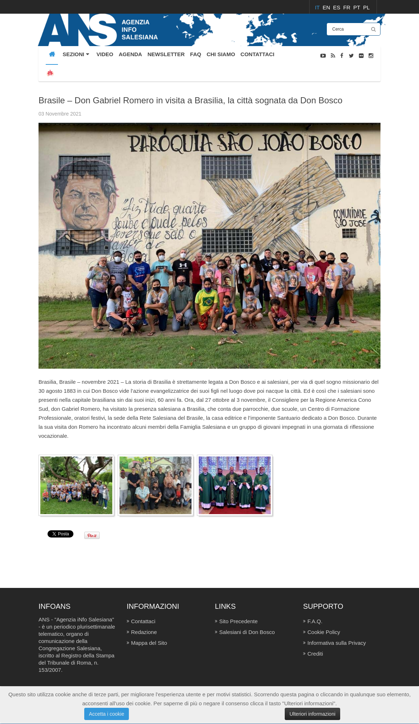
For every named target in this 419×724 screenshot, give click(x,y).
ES (337, 7)
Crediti (315, 654)
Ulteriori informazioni (312, 714)
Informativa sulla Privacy (336, 643)
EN (327, 7)
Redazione (144, 632)
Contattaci (143, 621)
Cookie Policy (323, 632)
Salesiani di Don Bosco (247, 632)
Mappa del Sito (149, 643)
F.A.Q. (315, 621)
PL (366, 7)
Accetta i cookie (106, 714)
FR (347, 7)
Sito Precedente (238, 621)
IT (318, 7)
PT (357, 7)
